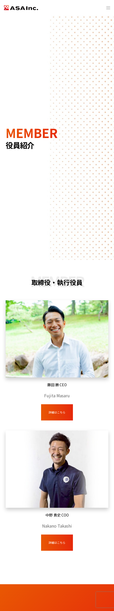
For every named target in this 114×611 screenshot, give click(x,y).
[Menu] (106, 7)
